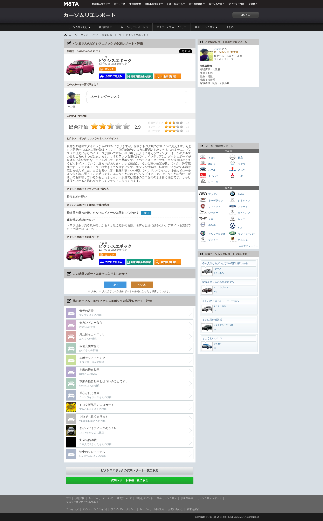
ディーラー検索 (236, 4)
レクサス (208, 181)
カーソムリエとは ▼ (79, 27)
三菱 (235, 175)
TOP (68, 498)
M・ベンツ (239, 212)
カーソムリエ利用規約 (151, 509)
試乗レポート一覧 (112, 35)
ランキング (72, 509)
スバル (207, 169)
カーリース (119, 4)
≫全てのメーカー (248, 246)
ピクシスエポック (136, 35)
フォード (238, 206)
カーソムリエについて (100, 498)
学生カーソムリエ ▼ (206, 27)
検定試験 (79, 498)
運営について (124, 498)
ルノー (236, 218)
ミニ (206, 218)
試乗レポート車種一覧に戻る (129, 480)
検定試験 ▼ (105, 27)
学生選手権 (187, 498)
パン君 (217, 48)
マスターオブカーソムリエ (171, 27)
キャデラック (211, 200)
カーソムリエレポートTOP (83, 35)
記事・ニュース (175, 4)
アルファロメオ (212, 233)
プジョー (208, 239)
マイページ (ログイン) (94, 509)
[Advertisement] (228, 115)
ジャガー (208, 212)
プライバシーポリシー (123, 509)
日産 (235, 157)
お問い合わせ (175, 509)
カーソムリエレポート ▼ (134, 27)
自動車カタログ (153, 4)
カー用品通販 (195, 4)
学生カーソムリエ (167, 498)
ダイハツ (208, 175)
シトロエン (239, 200)
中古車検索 (135, 4)
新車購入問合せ (100, 4)
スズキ (236, 169)
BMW (236, 194)
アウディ (208, 194)
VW (235, 226)
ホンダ (207, 163)
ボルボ (207, 224)
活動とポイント (144, 498)
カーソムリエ (215, 4)
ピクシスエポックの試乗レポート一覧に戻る (129, 470)
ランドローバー (241, 233)
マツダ (236, 163)
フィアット (210, 206)
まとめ (230, 27)
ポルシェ (238, 239)
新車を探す (193, 509)
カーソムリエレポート (209, 498)
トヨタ (207, 157)
